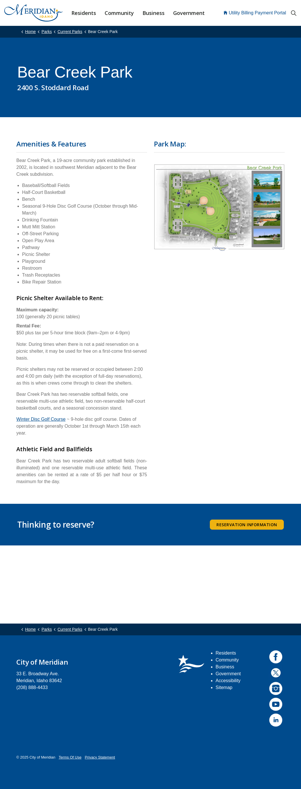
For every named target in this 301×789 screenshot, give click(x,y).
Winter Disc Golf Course (41, 419)
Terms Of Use (70, 757)
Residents (83, 12)
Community (119, 12)
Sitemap (224, 687)
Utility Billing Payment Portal (255, 12)
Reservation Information (247, 524)
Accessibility (228, 680)
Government (189, 12)
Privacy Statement (100, 757)
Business (153, 12)
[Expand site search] (293, 13)
